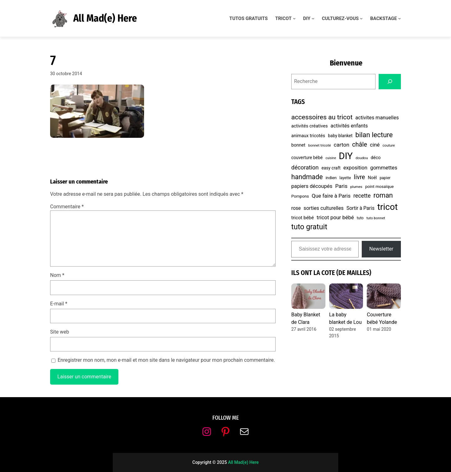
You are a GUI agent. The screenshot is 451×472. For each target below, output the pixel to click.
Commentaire (67, 207)
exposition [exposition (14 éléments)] (355, 168)
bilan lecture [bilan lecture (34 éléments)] (374, 135)
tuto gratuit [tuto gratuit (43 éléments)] (309, 226)
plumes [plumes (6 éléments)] (356, 186)
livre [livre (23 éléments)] (359, 177)
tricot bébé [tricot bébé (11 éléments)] (302, 217)
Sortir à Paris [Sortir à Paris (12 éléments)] (360, 208)
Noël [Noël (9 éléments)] (372, 177)
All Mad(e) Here (105, 18)
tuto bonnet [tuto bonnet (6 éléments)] (375, 218)
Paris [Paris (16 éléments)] (341, 186)
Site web (59, 332)
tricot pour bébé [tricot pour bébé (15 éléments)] (335, 217)
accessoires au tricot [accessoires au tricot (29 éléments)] (322, 117)
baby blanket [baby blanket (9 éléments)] (340, 135)
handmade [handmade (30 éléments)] (307, 177)
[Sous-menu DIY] (313, 18)
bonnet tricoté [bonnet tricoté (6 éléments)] (319, 145)
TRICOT (283, 18)
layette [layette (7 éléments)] (345, 177)
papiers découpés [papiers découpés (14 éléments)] (311, 186)
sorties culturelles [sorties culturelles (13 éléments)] (323, 208)
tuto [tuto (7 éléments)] (360, 217)
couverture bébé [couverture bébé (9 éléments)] (307, 157)
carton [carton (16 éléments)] (342, 145)
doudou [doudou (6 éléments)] (361, 158)
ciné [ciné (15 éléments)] (375, 145)
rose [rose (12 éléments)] (296, 208)
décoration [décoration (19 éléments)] (305, 167)
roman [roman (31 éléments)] (383, 195)
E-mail (58, 304)
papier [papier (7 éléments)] (385, 177)
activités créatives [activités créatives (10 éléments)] (309, 126)
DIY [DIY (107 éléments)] (346, 156)
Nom (57, 275)
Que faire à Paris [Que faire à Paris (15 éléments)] (331, 196)
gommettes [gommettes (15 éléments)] (383, 167)
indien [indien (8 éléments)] (330, 177)
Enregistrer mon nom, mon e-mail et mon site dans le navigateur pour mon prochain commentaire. (166, 360)
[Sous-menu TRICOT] (294, 18)
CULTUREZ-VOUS (340, 18)
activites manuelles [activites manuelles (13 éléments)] (377, 118)
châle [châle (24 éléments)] (359, 144)
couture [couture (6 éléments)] (388, 145)
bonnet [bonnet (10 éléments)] (298, 145)
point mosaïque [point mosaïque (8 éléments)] (379, 186)
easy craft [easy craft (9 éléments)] (330, 167)
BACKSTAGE (383, 18)
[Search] (390, 81)
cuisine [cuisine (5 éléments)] (330, 158)
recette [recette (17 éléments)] (362, 195)
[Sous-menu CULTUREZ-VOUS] (361, 18)
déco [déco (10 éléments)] (376, 157)
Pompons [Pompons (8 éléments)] (300, 196)
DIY (306, 18)
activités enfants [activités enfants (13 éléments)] (349, 126)
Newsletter (381, 249)
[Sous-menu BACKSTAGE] (399, 18)
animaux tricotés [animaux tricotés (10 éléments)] (308, 135)
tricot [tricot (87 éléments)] (387, 207)
